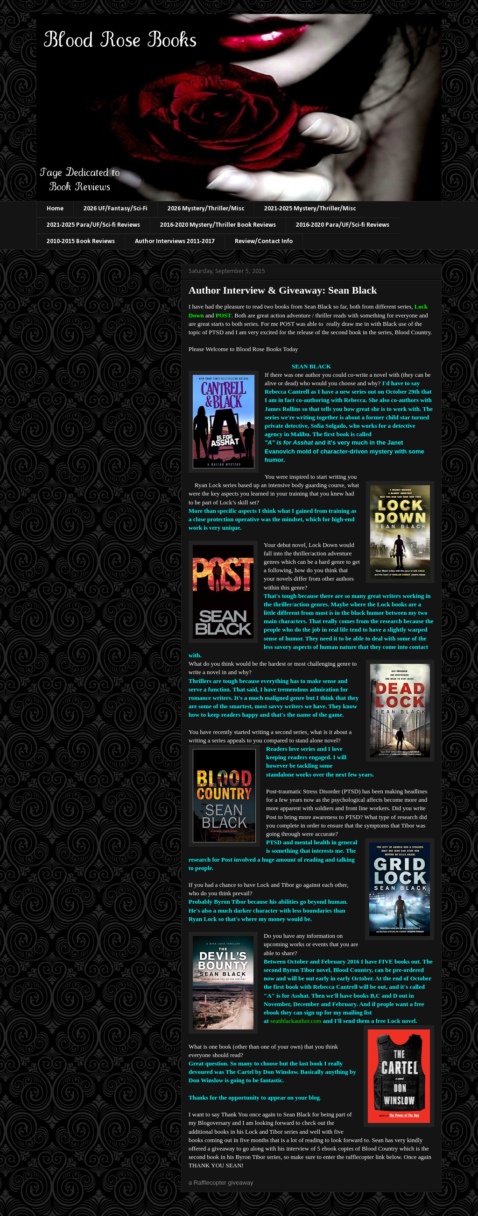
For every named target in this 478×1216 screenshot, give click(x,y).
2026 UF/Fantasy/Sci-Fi (116, 208)
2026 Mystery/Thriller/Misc (206, 208)
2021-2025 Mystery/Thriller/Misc (310, 208)
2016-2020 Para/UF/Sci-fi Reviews (342, 225)
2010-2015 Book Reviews (81, 241)
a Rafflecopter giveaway (221, 1182)
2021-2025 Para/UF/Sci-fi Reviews (93, 225)
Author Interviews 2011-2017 (175, 241)
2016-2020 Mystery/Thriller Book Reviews (218, 225)
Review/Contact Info (264, 241)
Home (55, 208)
